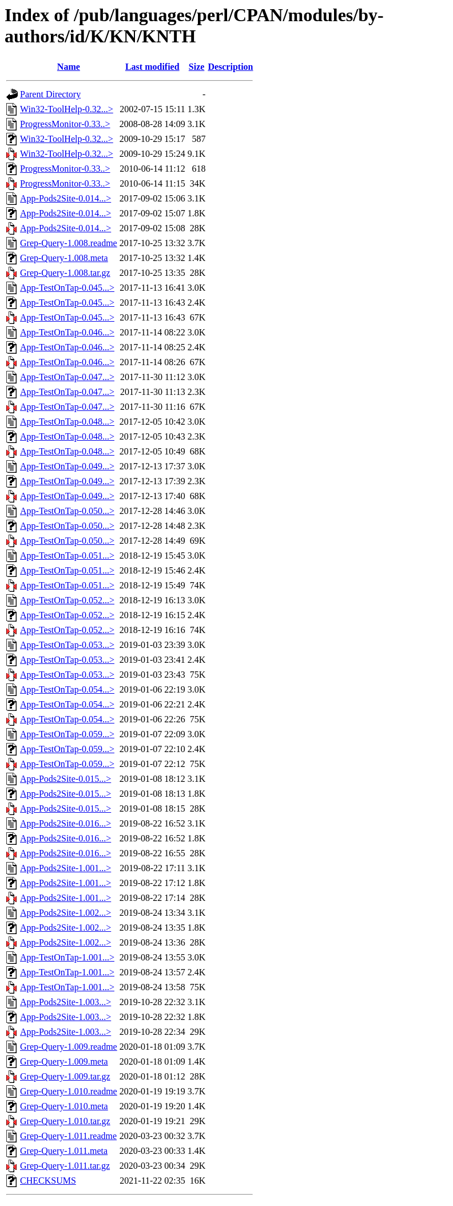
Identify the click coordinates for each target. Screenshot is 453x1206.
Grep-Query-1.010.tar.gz (65, 1121)
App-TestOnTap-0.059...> (67, 734)
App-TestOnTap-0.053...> (67, 645)
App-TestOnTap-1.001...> (67, 957)
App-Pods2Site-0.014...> (65, 198)
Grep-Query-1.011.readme (68, 1136)
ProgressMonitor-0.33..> (65, 124)
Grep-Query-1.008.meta (64, 258)
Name (68, 67)
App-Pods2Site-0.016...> (65, 823)
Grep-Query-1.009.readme (68, 1046)
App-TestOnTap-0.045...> (67, 287)
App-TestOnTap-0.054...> (67, 689)
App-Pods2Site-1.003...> (65, 1002)
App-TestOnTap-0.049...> (67, 466)
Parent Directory (50, 94)
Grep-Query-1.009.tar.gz (65, 1076)
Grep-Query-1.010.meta (64, 1106)
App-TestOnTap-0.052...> (67, 600)
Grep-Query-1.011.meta (64, 1151)
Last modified (152, 67)
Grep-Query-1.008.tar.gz (65, 273)
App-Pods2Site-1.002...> (65, 913)
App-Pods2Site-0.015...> (65, 779)
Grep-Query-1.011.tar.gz (65, 1166)
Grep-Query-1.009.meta (64, 1061)
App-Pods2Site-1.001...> (65, 868)
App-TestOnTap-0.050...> (67, 511)
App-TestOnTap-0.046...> (67, 332)
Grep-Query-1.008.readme (68, 243)
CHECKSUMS (48, 1180)
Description (230, 67)
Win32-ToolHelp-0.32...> (66, 109)
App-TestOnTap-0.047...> (67, 377)
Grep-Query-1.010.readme (68, 1091)
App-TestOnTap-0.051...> (67, 555)
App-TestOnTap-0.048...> (67, 421)
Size (197, 67)
